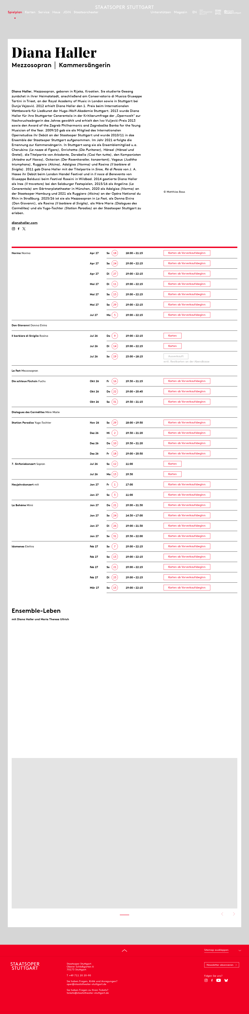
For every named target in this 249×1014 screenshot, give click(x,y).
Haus (56, 12)
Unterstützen (161, 12)
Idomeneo (18, 546)
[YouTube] (218, 980)
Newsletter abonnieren (220, 965)
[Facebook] (18, 228)
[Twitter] (23, 228)
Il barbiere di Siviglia (25, 336)
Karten (30, 12)
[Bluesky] (226, 980)
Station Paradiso (23, 422)
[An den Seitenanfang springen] (124, 950)
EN (194, 12)
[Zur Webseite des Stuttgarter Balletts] (206, 12)
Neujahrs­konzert (23, 484)
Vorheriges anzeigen (222, 914)
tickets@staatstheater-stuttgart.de (88, 993)
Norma (16, 253)
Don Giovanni (21, 325)
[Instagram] (13, 228)
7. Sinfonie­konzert (24, 464)
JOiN (67, 12)
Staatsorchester (86, 12)
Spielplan (15, 12)
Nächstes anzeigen (234, 914)
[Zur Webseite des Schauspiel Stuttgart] (218, 12)
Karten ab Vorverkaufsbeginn (187, 253)
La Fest (16, 370)
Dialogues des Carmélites (28, 412)
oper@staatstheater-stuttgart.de (86, 984)
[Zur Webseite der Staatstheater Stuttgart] (232, 12)
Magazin (180, 12)
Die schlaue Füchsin (25, 381)
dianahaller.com (25, 223)
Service (43, 12)
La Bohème (19, 505)
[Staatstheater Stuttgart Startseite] (124, 7)
